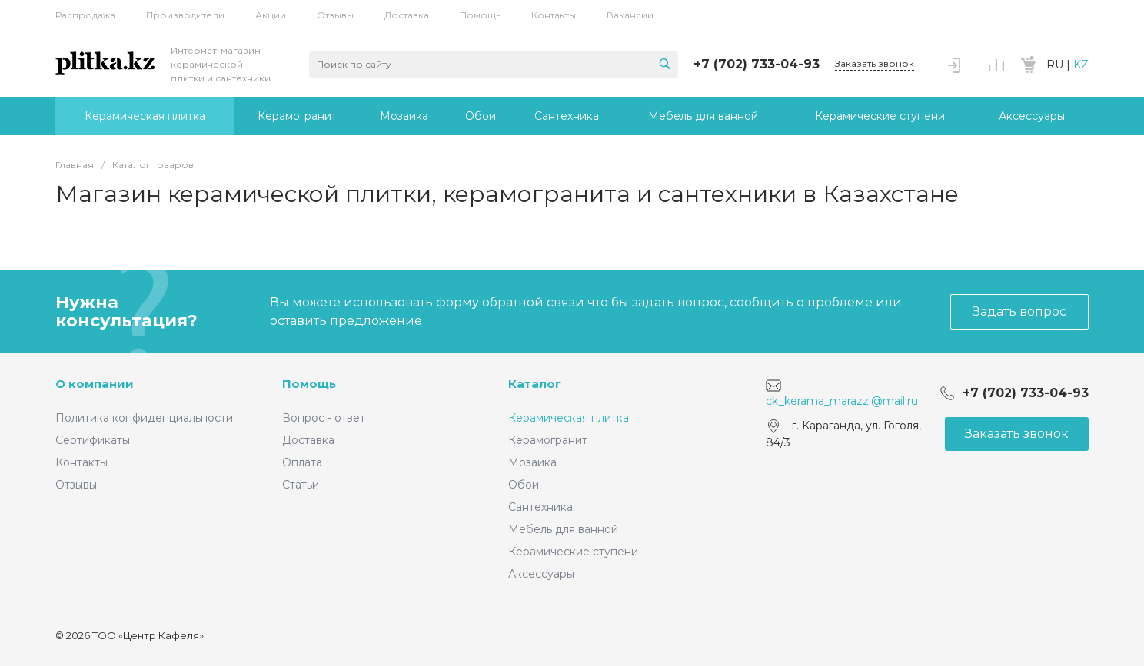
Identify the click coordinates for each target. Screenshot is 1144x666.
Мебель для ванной (563, 529)
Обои (523, 485)
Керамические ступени (573, 551)
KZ (1081, 64)
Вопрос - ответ (323, 418)
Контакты (553, 15)
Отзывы (335, 15)
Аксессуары (541, 574)
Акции (270, 15)
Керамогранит (547, 440)
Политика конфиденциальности (144, 418)
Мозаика (532, 462)
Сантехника (540, 507)
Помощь (480, 15)
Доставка (406, 15)
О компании (94, 383)
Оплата (302, 462)
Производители (185, 15)
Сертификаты (92, 440)
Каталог (534, 383)
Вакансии (630, 15)
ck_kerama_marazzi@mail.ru (842, 401)
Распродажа (85, 15)
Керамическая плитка (568, 418)
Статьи (300, 485)
